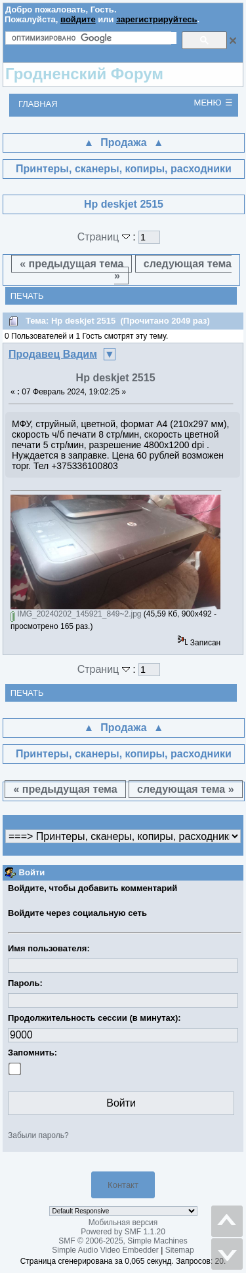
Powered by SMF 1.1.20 (123, 1231)
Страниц (105, 236)
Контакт (123, 1185)
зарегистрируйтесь (156, 19)
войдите (78, 19)
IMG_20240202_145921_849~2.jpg (76, 613)
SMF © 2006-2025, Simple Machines (122, 1240)
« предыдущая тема (71, 263)
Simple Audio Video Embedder (105, 1250)
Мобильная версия (123, 1222)
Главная (38, 104)
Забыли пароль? (38, 1135)
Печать (27, 296)
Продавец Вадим (53, 354)
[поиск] (94, 38)
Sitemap (179, 1250)
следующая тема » (173, 269)
